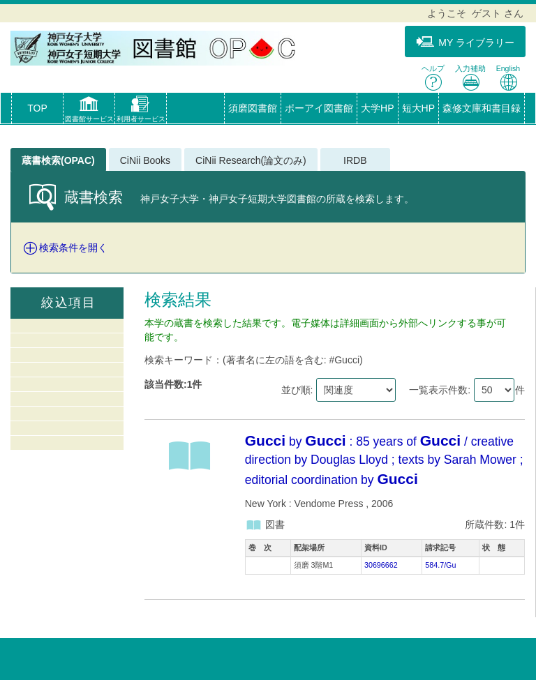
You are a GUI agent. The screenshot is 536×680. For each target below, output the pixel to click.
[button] (89, 111)
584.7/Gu (440, 565)
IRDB (354, 160)
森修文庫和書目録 (481, 108)
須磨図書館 (252, 108)
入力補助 (470, 77)
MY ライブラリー (465, 42)
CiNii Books (145, 160)
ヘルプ (433, 77)
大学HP (377, 108)
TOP (37, 108)
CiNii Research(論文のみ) (250, 160)
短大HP (418, 108)
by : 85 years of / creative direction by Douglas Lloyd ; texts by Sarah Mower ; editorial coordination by (384, 461)
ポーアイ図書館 (319, 108)
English (508, 77)
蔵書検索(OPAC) (58, 160)
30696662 (381, 565)
